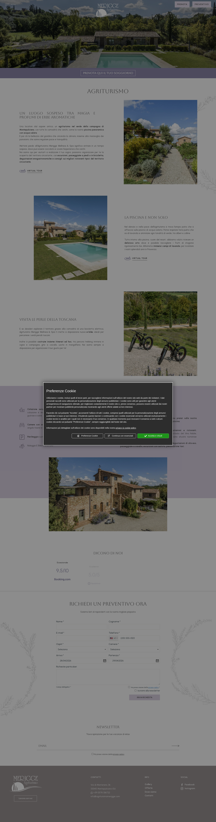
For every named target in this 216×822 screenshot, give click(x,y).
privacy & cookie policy (126, 428)
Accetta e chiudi (153, 436)
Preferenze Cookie (87, 436)
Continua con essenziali (120, 436)
